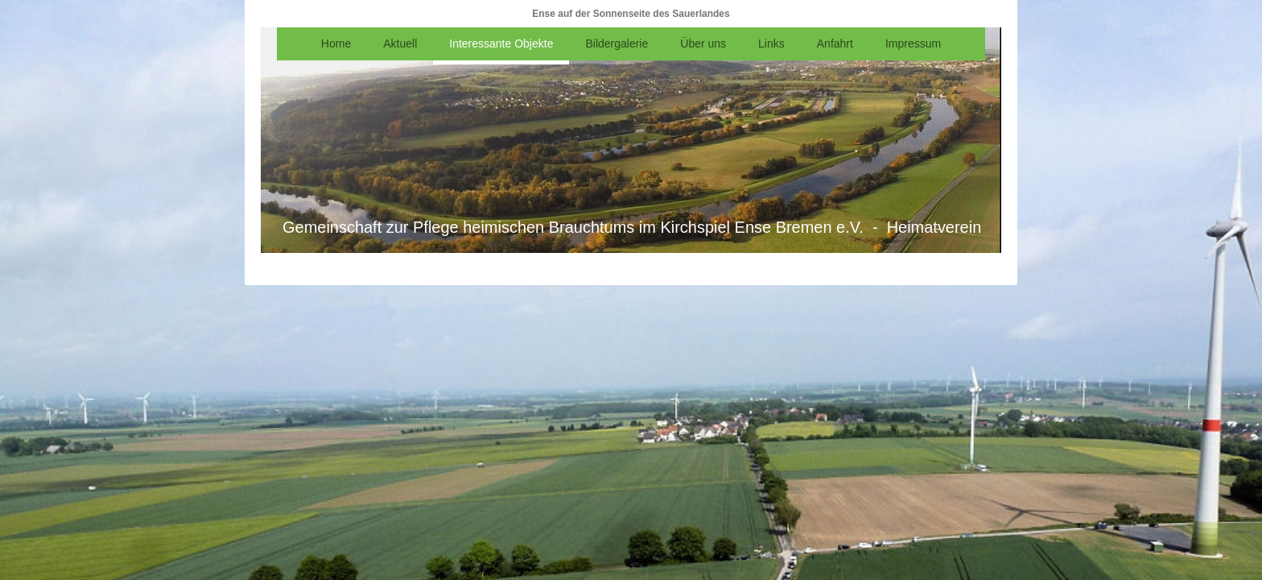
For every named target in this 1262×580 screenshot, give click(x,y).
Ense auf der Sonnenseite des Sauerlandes (630, 13)
